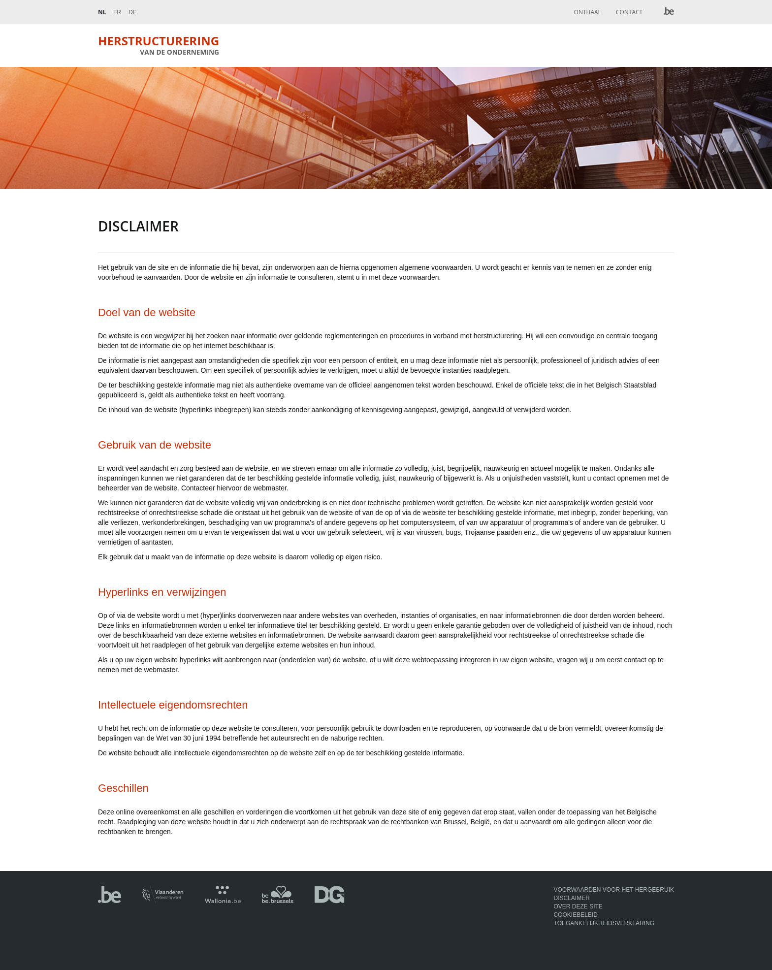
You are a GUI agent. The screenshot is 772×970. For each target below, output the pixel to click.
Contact (629, 12)
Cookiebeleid (576, 914)
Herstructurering (158, 45)
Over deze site (578, 906)
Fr (117, 12)
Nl (102, 12)
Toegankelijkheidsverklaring (604, 923)
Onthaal (587, 12)
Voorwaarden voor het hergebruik (614, 889)
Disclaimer (572, 898)
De (133, 12)
